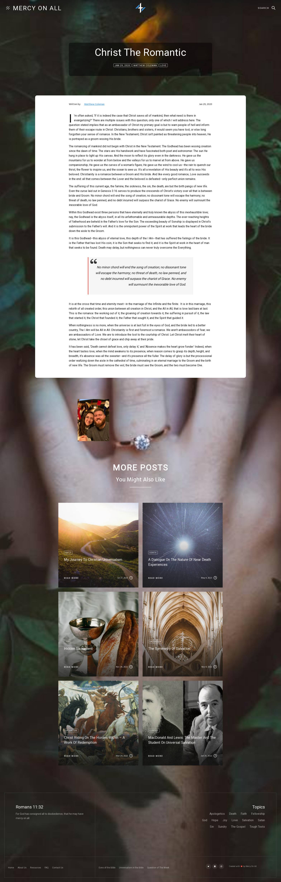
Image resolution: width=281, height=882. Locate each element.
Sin (212, 826)
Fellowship (258, 813)
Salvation (248, 820)
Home (11, 867)
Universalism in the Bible (131, 867)
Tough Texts (257, 826)
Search (263, 8)
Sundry (222, 826)
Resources (35, 867)
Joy (225, 820)
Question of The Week (158, 867)
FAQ (47, 867)
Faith (244, 813)
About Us (22, 867)
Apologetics (217, 813)
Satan (261, 820)
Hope (214, 820)
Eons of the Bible (107, 867)
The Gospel (238, 826)
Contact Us (57, 867)
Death (232, 813)
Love (235, 820)
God (204, 820)
